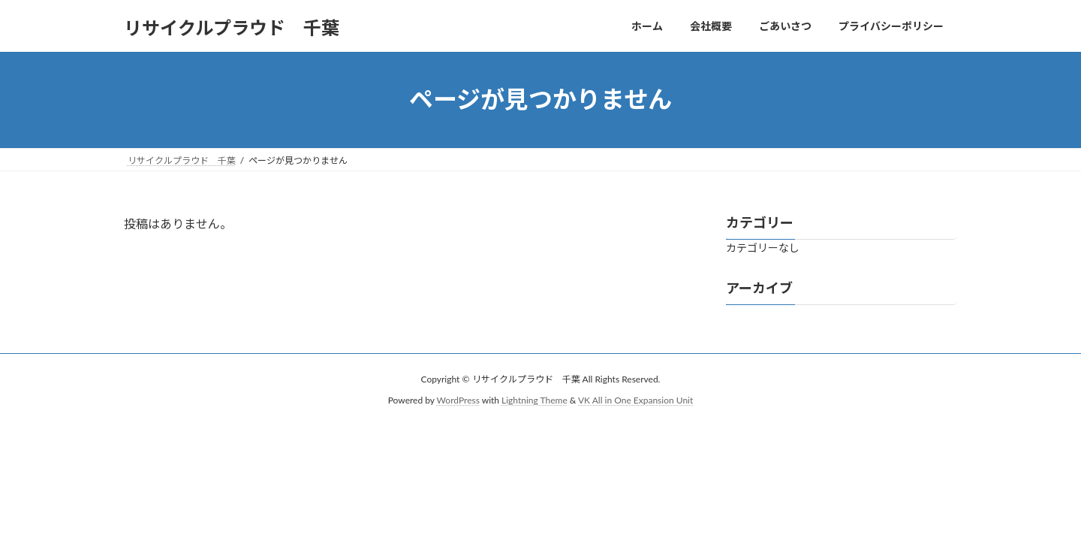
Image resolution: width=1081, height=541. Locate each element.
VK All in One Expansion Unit (635, 400)
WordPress (458, 400)
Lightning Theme (534, 400)
